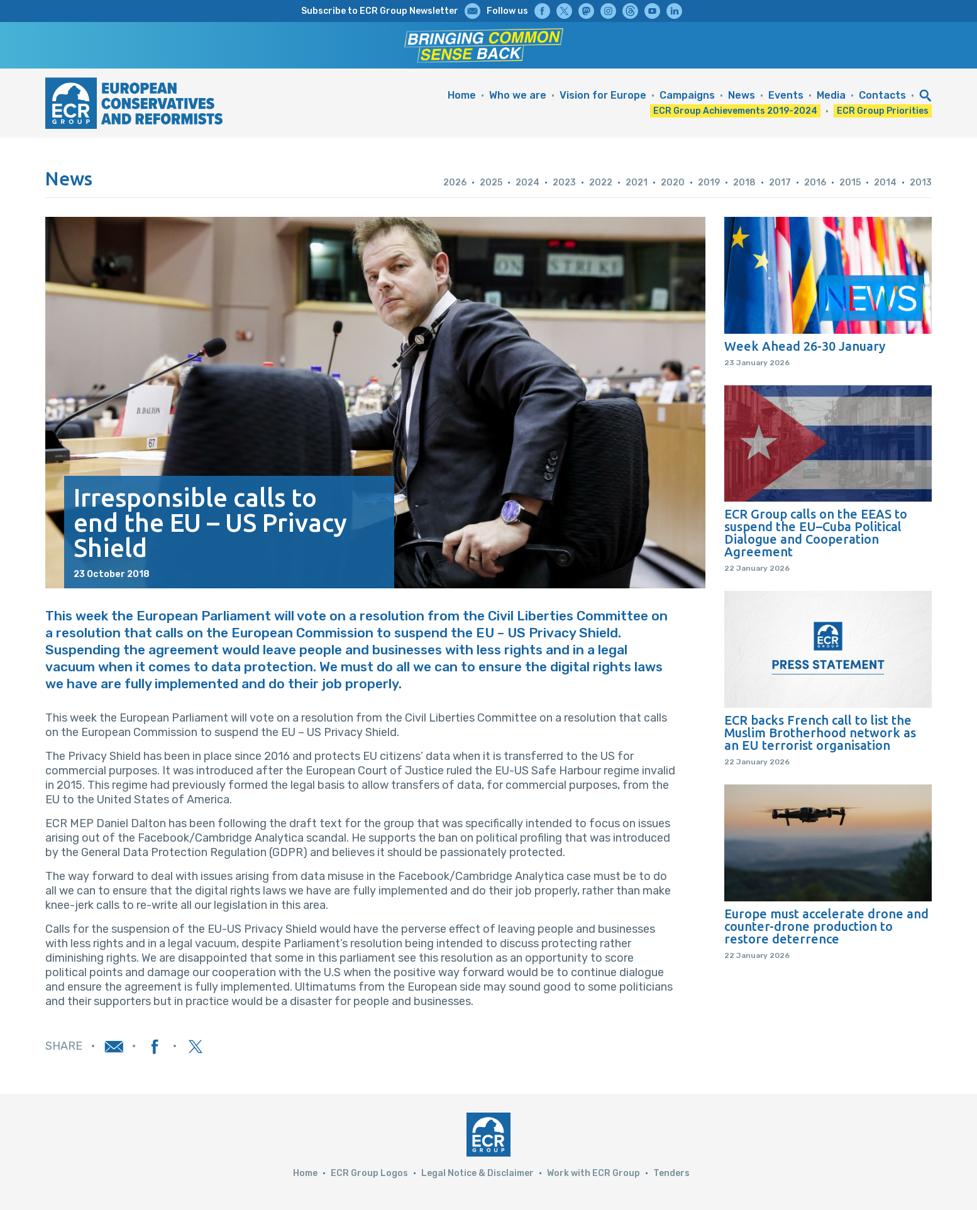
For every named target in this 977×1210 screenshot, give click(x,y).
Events (785, 95)
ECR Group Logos (369, 1173)
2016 (815, 182)
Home (462, 95)
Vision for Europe (603, 95)
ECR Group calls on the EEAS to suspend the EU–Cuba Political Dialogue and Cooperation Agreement (815, 533)
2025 (491, 182)
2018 (744, 182)
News (741, 95)
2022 (600, 182)
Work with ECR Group (593, 1173)
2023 (564, 182)
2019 (709, 182)
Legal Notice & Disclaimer (477, 1173)
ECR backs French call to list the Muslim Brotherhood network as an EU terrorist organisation (820, 733)
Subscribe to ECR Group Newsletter (379, 11)
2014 (885, 182)
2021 (637, 182)
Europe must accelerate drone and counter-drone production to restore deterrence (826, 926)
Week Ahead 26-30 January (804, 346)
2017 (780, 182)
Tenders (671, 1173)
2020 (673, 182)
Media (831, 95)
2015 (850, 182)
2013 (921, 182)
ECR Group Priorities (883, 111)
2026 (454, 182)
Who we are (517, 95)
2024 (527, 182)
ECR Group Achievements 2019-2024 (735, 111)
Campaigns (687, 95)
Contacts (882, 95)
